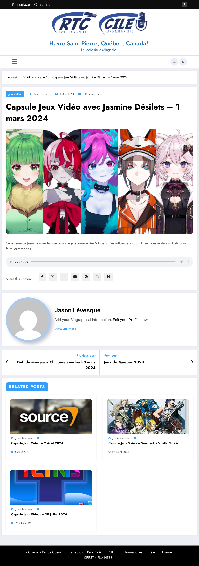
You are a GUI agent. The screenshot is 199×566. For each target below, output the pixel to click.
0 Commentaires (92, 94)
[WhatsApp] (97, 277)
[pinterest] (86, 277)
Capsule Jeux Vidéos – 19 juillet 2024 (39, 514)
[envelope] (75, 277)
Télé (152, 552)
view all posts (65, 329)
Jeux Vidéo (15, 94)
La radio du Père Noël (85, 552)
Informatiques (132, 552)
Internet (167, 552)
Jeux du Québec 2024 (124, 362)
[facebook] (42, 277)
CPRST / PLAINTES (98, 557)
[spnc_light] (183, 62)
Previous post (86, 355)
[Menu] (15, 62)
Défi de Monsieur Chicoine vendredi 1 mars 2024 (56, 365)
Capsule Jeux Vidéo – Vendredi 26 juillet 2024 (143, 443)
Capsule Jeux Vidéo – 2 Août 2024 (37, 443)
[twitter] (53, 277)
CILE (112, 552)
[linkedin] (64, 277)
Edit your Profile (126, 320)
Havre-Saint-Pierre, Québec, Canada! (98, 43)
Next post (110, 355)
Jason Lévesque (42, 94)
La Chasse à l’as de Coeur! (43, 552)
